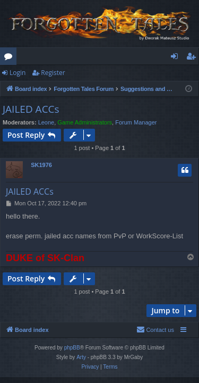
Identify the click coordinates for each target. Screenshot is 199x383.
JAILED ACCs (31, 109)
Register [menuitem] (193, 58)
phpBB (72, 348)
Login (17, 72)
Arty (81, 357)
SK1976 (41, 165)
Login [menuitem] (176, 58)
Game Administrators (84, 122)
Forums (10, 58)
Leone (46, 122)
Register (53, 72)
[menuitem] (155, 330)
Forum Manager (136, 122)
